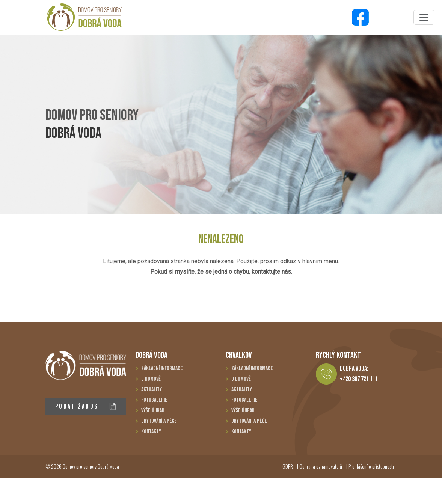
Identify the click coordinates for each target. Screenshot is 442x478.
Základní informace (162, 368)
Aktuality (151, 389)
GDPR (287, 466)
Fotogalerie (154, 400)
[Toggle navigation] (423, 17)
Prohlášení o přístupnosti (371, 466)
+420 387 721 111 (359, 379)
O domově (151, 379)
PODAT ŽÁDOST (85, 406)
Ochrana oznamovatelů (320, 466)
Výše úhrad (152, 410)
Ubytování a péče (159, 421)
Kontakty (151, 431)
